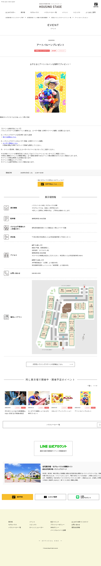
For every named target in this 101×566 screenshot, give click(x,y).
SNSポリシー (54, 528)
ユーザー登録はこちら (10, 143)
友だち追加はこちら (9, 137)
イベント (65, 12)
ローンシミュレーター (36, 528)
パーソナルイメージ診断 (58, 531)
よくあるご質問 (91, 12)
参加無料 (54, 50)
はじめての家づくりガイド (80, 523)
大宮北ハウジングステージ (42, 50)
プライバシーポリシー (57, 526)
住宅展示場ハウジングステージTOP (14, 17)
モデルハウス (34, 12)
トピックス (76, 12)
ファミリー (62, 50)
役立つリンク (54, 523)
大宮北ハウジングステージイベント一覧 (61, 17)
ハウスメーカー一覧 (50, 12)
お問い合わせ (76, 526)
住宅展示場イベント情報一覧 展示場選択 (37, 17)
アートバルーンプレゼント (81, 17)
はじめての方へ (10, 12)
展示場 (23, 12)
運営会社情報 (76, 528)
